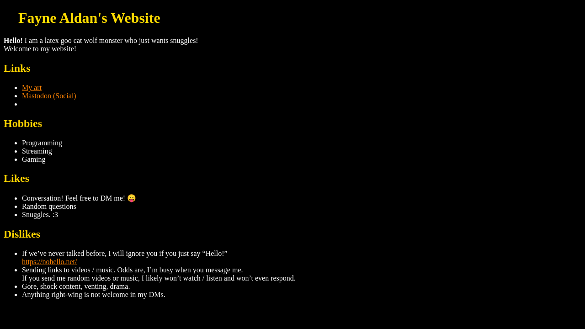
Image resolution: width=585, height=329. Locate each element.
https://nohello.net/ (49, 261)
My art (32, 87)
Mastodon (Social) (49, 96)
